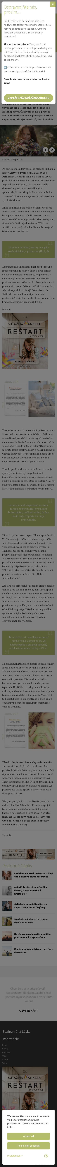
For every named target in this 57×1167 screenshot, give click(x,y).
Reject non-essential (28, 1145)
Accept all (28, 1136)
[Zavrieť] (52, 4)
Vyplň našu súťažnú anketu (28, 98)
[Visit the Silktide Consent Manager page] (46, 1155)
